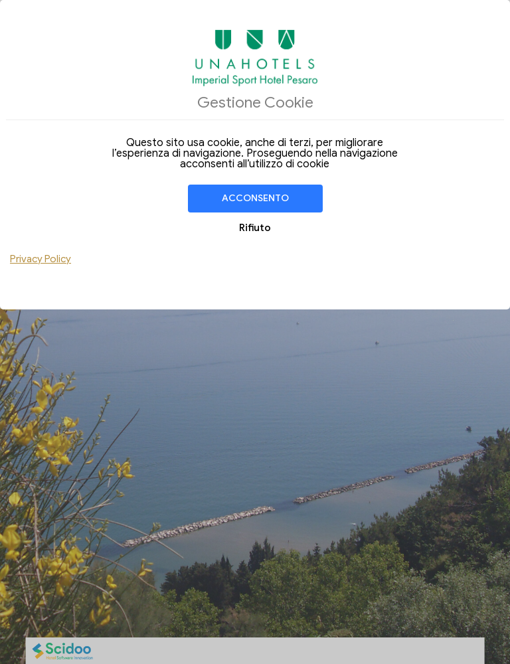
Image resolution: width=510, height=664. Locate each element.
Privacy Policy (40, 259)
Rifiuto (255, 228)
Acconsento (255, 198)
